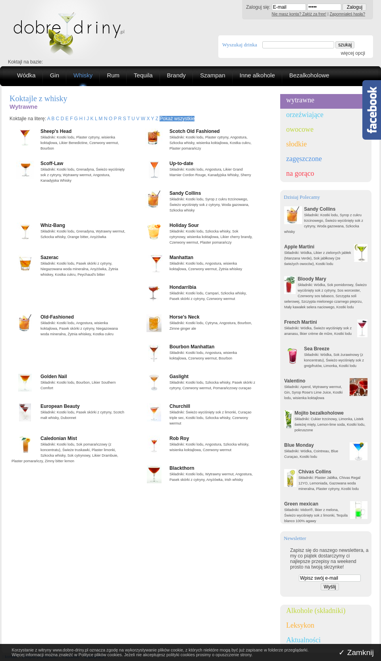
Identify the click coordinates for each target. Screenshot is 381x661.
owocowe (300, 129)
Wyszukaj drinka (239, 45)
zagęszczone (304, 159)
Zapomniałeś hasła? (348, 14)
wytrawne (300, 100)
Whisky (82, 75)
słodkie (296, 144)
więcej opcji (353, 53)
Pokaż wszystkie (177, 118)
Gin (54, 75)
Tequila (143, 75)
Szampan (212, 75)
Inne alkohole (257, 75)
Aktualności (303, 640)
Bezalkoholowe (309, 75)
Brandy (176, 75)
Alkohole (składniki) (315, 611)
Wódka (26, 75)
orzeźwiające (304, 115)
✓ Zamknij (356, 652)
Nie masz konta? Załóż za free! (299, 14)
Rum (113, 75)
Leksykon (300, 625)
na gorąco (300, 173)
